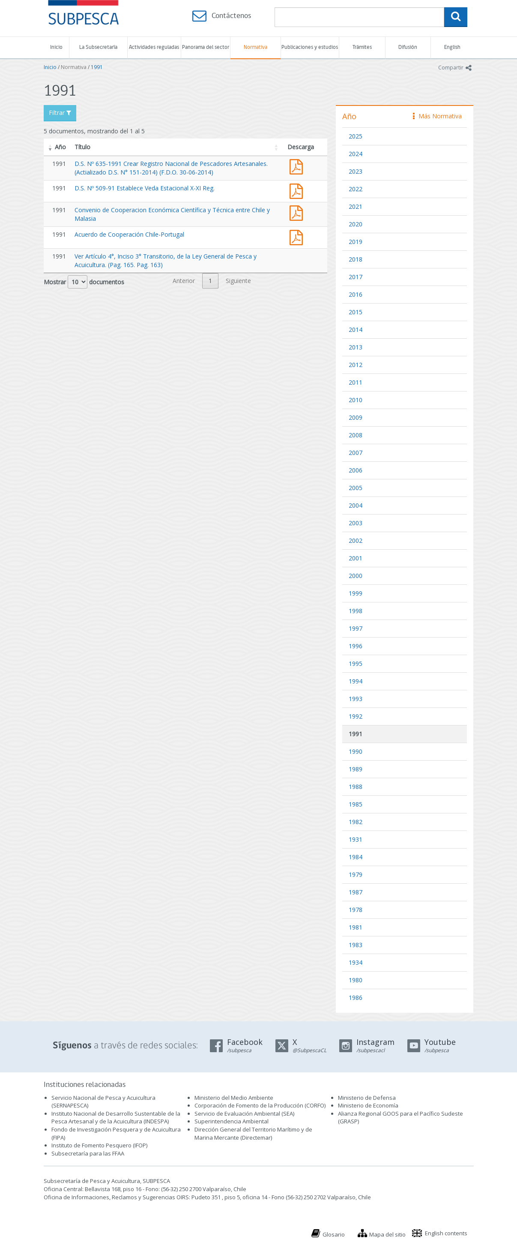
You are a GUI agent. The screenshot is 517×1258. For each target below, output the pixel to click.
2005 (355, 488)
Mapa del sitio (387, 1234)
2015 (355, 312)
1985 (355, 804)
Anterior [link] (184, 281)
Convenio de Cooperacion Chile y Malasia (298, 212)
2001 (355, 558)
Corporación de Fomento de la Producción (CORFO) (260, 1105)
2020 (355, 224)
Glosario (334, 1234)
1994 (355, 681)
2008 (355, 435)
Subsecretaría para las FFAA (87, 1153)
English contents (446, 1233)
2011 (355, 382)
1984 (355, 857)
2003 (355, 523)
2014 (355, 329)
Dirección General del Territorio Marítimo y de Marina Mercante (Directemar (253, 1133)
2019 (355, 242)
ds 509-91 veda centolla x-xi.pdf (298, 190)
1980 (355, 980)
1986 (355, 997)
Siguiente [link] (238, 281)
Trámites (362, 47)
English (452, 47)
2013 (355, 347)
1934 (355, 962)
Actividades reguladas (154, 47)
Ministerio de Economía (368, 1105)
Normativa (255, 47)
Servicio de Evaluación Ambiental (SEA (243, 1113)
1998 (355, 611)
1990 (355, 751)
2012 (355, 365)
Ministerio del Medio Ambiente (233, 1098)
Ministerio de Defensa (367, 1098)
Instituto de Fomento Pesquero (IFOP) (99, 1145)
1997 (355, 628)
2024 (355, 154)
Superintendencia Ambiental (231, 1121)
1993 (355, 699)
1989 (355, 769)
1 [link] (210, 281)
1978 (355, 910)
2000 (355, 576)
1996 (355, 646)
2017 (355, 277)
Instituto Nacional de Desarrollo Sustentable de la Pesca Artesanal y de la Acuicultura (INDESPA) (115, 1118)
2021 (355, 206)
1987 (355, 892)
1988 (355, 786)
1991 (97, 67)
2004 (355, 505)
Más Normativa (437, 116)
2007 (355, 452)
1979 (355, 874)
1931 (355, 839)
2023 (355, 171)
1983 (355, 945)
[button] (50, 147)
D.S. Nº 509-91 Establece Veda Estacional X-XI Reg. (145, 188)
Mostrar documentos (84, 282)
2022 (355, 189)
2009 (355, 417)
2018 (355, 259)
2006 (355, 470)
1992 (355, 716)
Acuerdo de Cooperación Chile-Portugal (129, 234)
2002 (355, 540)
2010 (355, 400)
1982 (355, 822)
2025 (355, 136)
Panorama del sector (205, 47)
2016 (355, 294)
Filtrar (60, 112)
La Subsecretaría (98, 47)
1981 (355, 927)
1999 (355, 593)
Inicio (56, 47)
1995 (355, 663)
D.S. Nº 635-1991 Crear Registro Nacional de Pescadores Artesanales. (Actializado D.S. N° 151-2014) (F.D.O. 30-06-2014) (171, 168)
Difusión (407, 47)
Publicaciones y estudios (309, 47)
